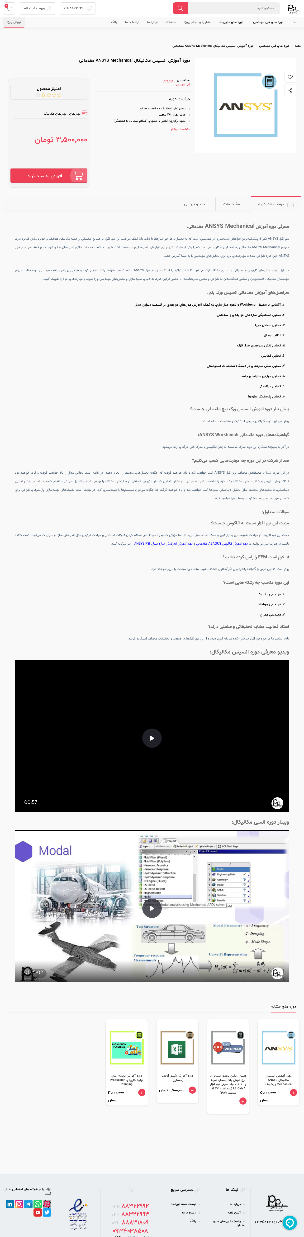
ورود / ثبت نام (38, 8)
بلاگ (114, 22)
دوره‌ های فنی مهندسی (268, 22)
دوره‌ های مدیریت (231, 22)
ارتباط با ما (132, 22)
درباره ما (152, 22)
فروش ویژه (14, 22)
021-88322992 (78, 8)
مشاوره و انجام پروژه (197, 22)
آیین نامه (234, 1213)
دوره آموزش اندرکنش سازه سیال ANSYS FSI (163, 543)
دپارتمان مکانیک (55, 114)
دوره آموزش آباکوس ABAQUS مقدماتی (222, 543)
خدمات (171, 22)
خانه (298, 46)
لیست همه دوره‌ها (183, 1204)
